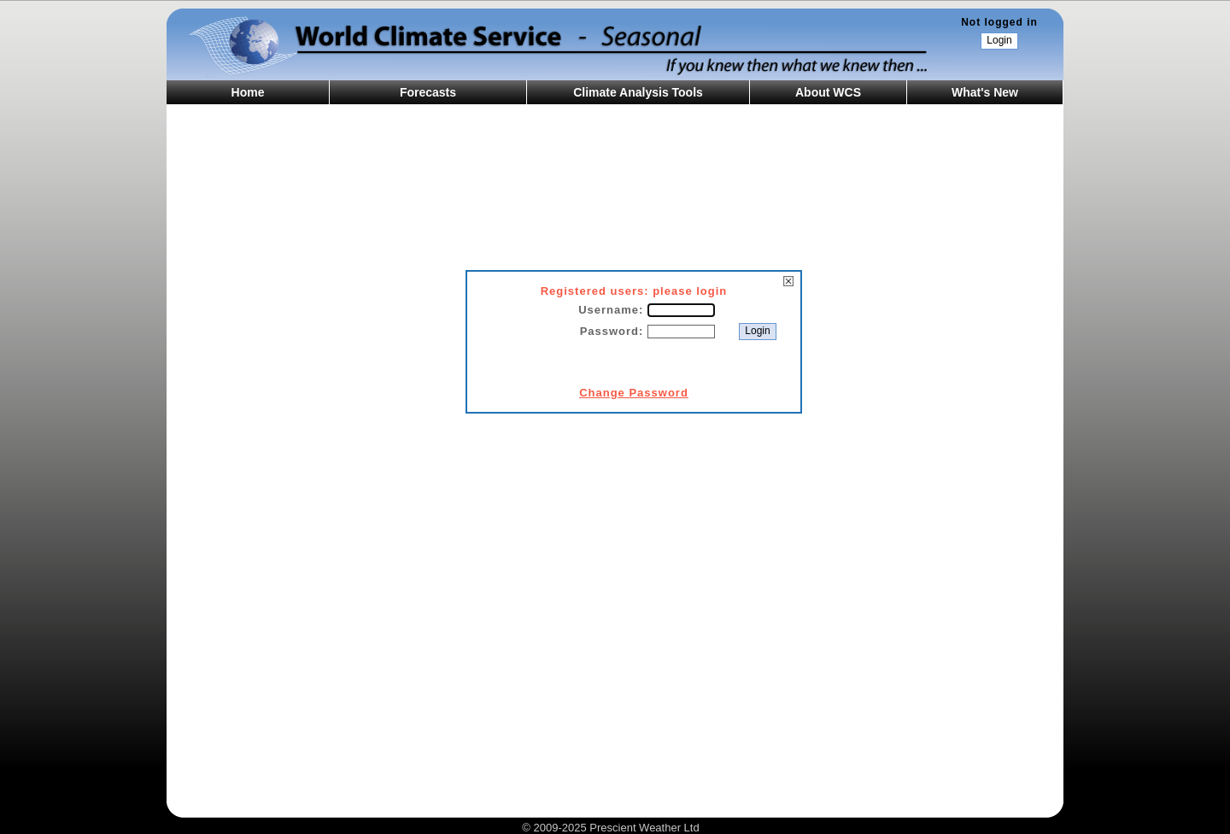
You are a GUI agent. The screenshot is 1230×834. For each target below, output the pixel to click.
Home (248, 92)
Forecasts (428, 92)
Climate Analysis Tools (638, 92)
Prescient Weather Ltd (644, 827)
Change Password (633, 392)
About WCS (828, 92)
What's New (985, 92)
